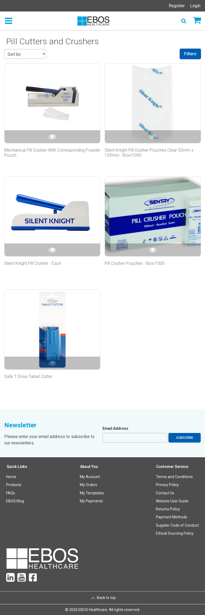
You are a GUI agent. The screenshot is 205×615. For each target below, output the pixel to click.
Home (11, 477)
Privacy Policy (167, 485)
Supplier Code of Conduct (177, 525)
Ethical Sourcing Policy (175, 533)
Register (177, 5)
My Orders (88, 485)
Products (13, 485)
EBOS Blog (15, 501)
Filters (190, 53)
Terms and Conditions (174, 477)
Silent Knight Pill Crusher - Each (32, 263)
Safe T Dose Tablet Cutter (28, 376)
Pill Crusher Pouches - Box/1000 (135, 263)
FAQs (10, 493)
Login (195, 5)
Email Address (115, 428)
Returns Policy (168, 509)
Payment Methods (171, 517)
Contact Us (165, 493)
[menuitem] (17, 501)
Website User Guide (172, 501)
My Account (90, 477)
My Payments (91, 501)
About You (89, 466)
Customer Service (172, 466)
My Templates (92, 493)
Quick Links (17, 466)
